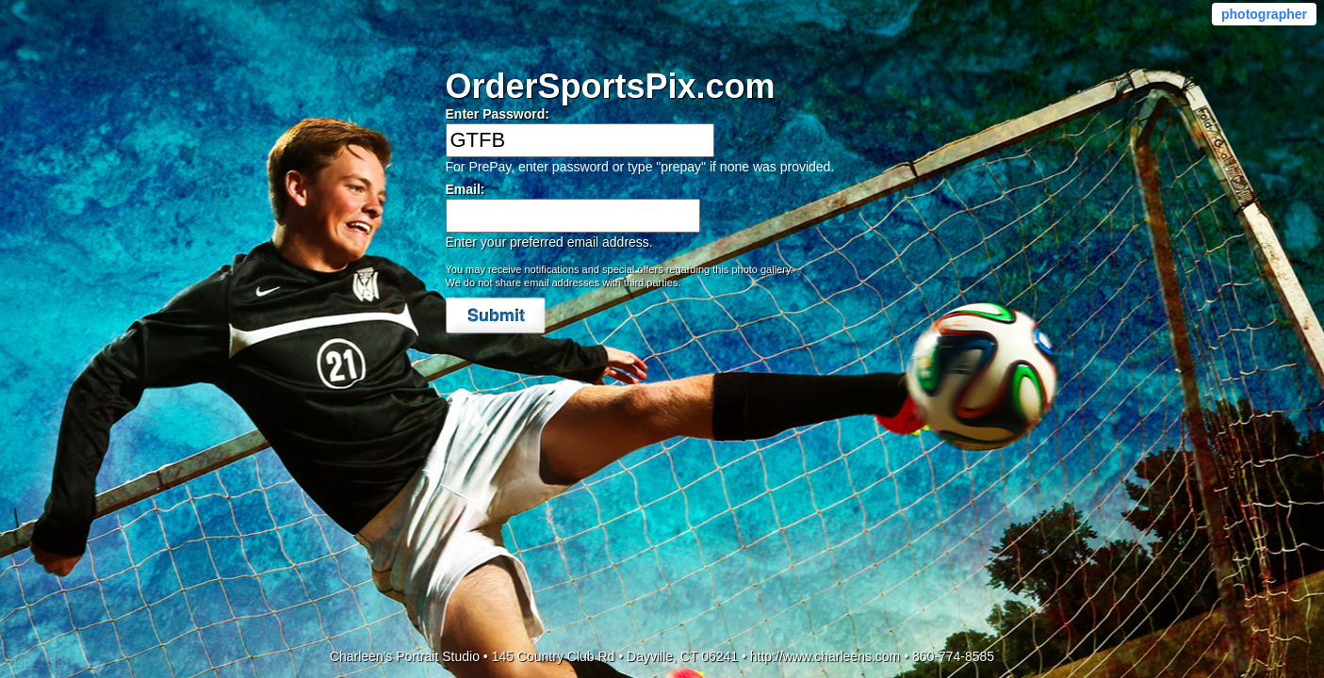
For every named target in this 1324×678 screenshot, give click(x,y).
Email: (465, 189)
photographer (1264, 14)
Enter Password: (497, 114)
